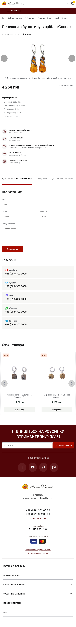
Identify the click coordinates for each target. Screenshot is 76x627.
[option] (42, 181)
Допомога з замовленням (17, 178)
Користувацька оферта (38, 553)
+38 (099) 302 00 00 (38, 514)
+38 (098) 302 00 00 (38, 510)
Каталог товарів (11, 10)
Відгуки (42, 178)
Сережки (30, 18)
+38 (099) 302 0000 (15, 273)
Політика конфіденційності (38, 549)
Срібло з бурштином (15, 18)
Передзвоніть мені (38, 518)
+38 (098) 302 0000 (15, 286)
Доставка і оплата (62, 178)
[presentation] (4, 58)
